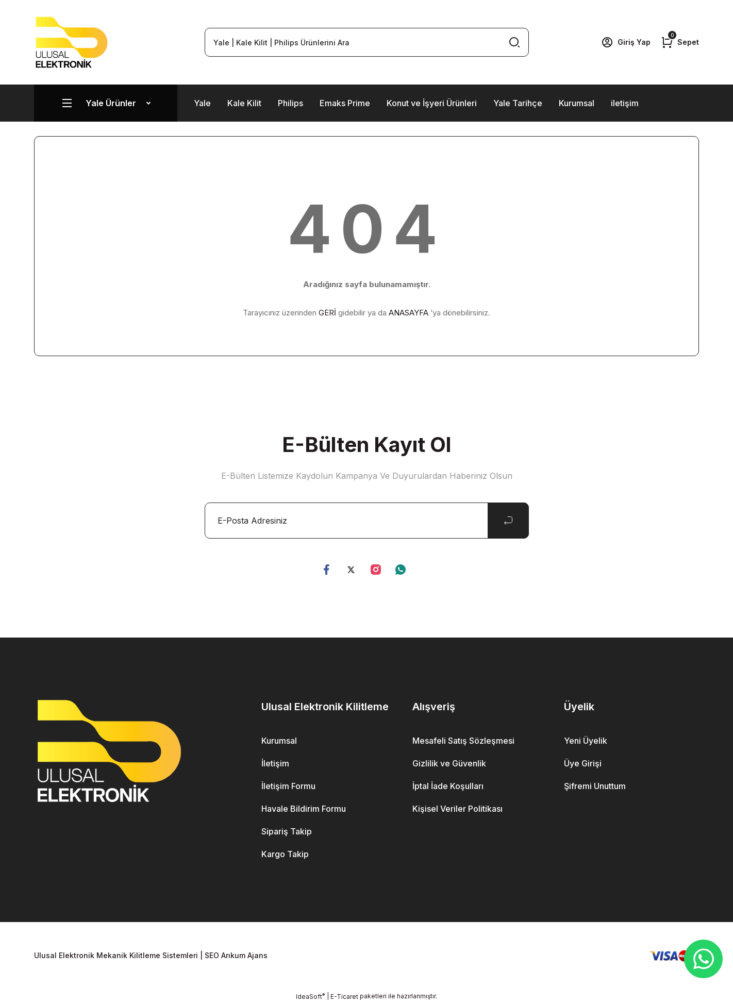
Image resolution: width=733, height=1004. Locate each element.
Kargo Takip (285, 854)
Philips (290, 103)
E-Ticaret (344, 996)
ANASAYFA (408, 312)
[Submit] (508, 521)
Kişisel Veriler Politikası (457, 809)
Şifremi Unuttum (595, 786)
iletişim (625, 103)
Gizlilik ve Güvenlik (449, 763)
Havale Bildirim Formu (303, 809)
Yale (202, 103)
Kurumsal (576, 103)
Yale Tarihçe (517, 103)
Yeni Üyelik (585, 740)
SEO (212, 955)
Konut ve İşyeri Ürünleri (432, 103)
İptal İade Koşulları (448, 786)
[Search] (367, 42)
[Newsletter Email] (367, 521)
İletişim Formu (288, 786)
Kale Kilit (244, 103)
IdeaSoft (310, 996)
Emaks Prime (345, 103)
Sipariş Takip (286, 831)
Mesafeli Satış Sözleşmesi (463, 740)
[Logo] (71, 42)
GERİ (327, 312)
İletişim (275, 763)
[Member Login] (626, 42)
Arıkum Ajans (244, 955)
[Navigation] (105, 103)
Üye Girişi (583, 763)
